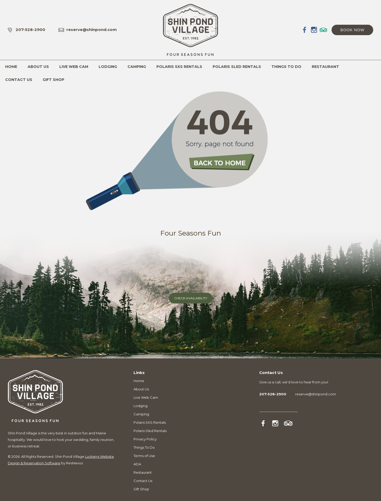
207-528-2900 (30, 29)
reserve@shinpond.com (91, 29)
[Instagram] (314, 29)
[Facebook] (305, 29)
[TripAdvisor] (323, 29)
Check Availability (190, 298)
